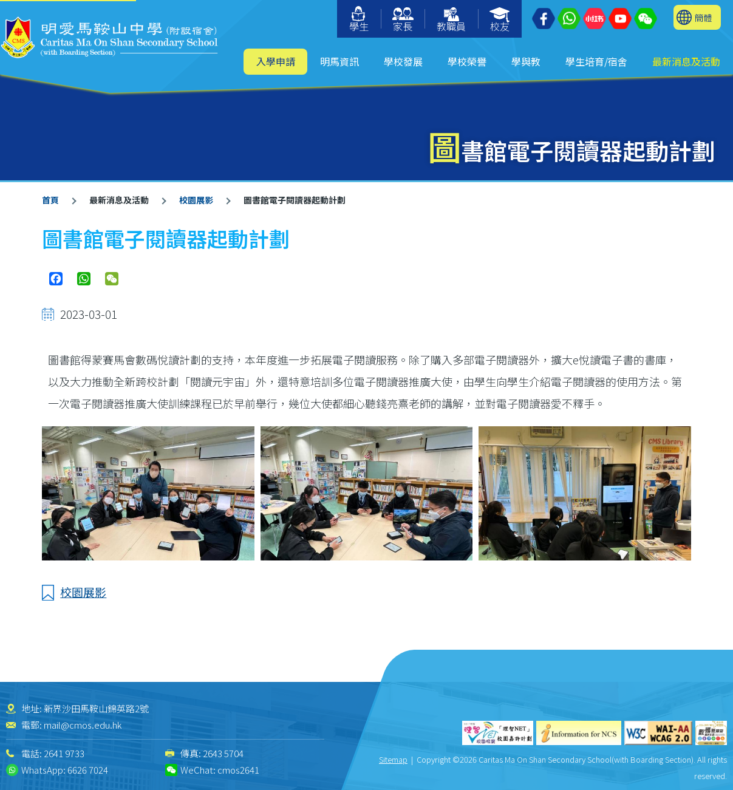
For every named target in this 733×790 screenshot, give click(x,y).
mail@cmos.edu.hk (82, 724)
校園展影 (196, 200)
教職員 (451, 20)
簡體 (703, 17)
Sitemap (393, 759)
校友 (500, 20)
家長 (403, 20)
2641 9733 (64, 753)
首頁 (50, 200)
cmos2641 (238, 769)
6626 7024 (87, 769)
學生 (359, 19)
